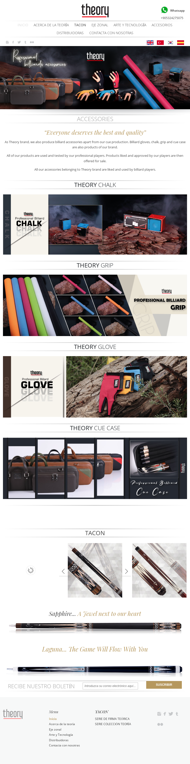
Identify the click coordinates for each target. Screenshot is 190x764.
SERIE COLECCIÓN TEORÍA (113, 724)
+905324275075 (172, 12)
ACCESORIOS (162, 25)
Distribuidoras (70, 33)
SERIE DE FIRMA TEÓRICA (112, 719)
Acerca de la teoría (51, 25)
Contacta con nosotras (111, 33)
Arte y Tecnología (130, 25)
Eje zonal (100, 25)
